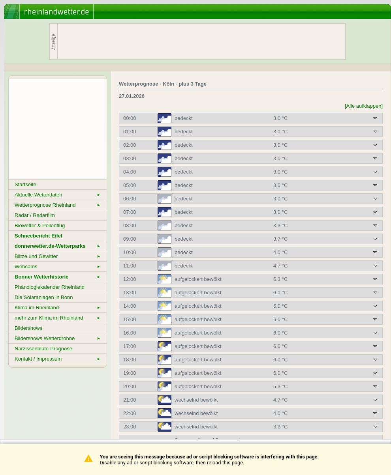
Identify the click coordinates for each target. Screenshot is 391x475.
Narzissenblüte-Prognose (43, 349)
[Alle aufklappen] (364, 106)
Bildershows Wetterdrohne (58, 338)
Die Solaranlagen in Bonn (44, 297)
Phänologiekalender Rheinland (50, 287)
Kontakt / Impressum (58, 359)
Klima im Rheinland (58, 307)
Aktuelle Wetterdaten (58, 195)
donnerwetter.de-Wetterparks (58, 246)
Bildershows (28, 328)
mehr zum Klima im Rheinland (58, 318)
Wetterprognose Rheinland (58, 205)
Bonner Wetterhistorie (58, 277)
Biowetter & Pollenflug (40, 225)
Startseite (25, 184)
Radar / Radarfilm (35, 215)
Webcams (58, 266)
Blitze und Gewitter (58, 256)
